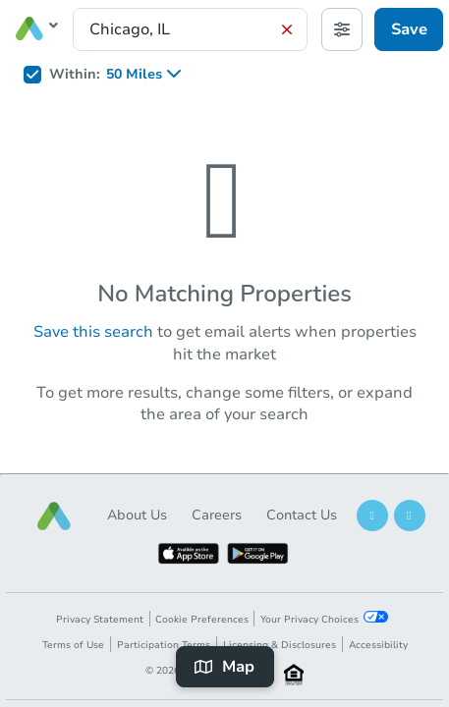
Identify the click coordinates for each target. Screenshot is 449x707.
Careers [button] (217, 515)
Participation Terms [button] (163, 645)
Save (409, 29)
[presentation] (190, 29)
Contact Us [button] (301, 515)
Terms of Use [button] (73, 645)
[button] (54, 516)
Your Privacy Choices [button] (324, 618)
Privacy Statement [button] (99, 619)
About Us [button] (137, 515)
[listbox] (150, 74)
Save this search (93, 332)
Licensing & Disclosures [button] (279, 645)
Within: (74, 74)
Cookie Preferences (202, 619)
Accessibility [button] (378, 645)
